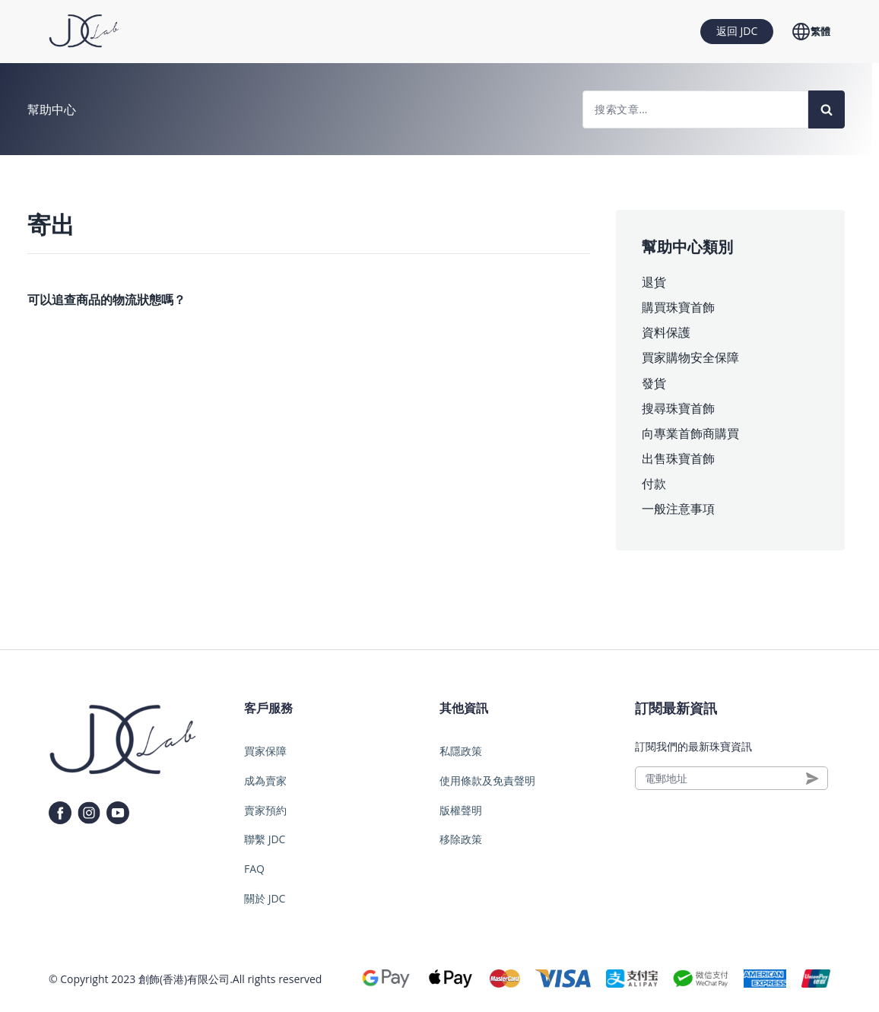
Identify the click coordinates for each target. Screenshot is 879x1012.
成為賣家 (265, 780)
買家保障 (265, 751)
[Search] (826, 109)
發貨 (654, 383)
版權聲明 (461, 810)
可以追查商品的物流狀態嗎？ (106, 299)
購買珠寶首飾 (678, 307)
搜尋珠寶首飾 (678, 408)
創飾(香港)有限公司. (185, 979)
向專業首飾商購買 (690, 433)
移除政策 (461, 839)
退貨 (654, 282)
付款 (654, 483)
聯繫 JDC (264, 839)
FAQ (254, 868)
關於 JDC (264, 898)
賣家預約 (265, 810)
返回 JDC (736, 31)
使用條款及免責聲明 (487, 780)
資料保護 (666, 332)
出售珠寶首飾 (678, 458)
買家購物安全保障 (690, 357)
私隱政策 (461, 751)
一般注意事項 (678, 508)
